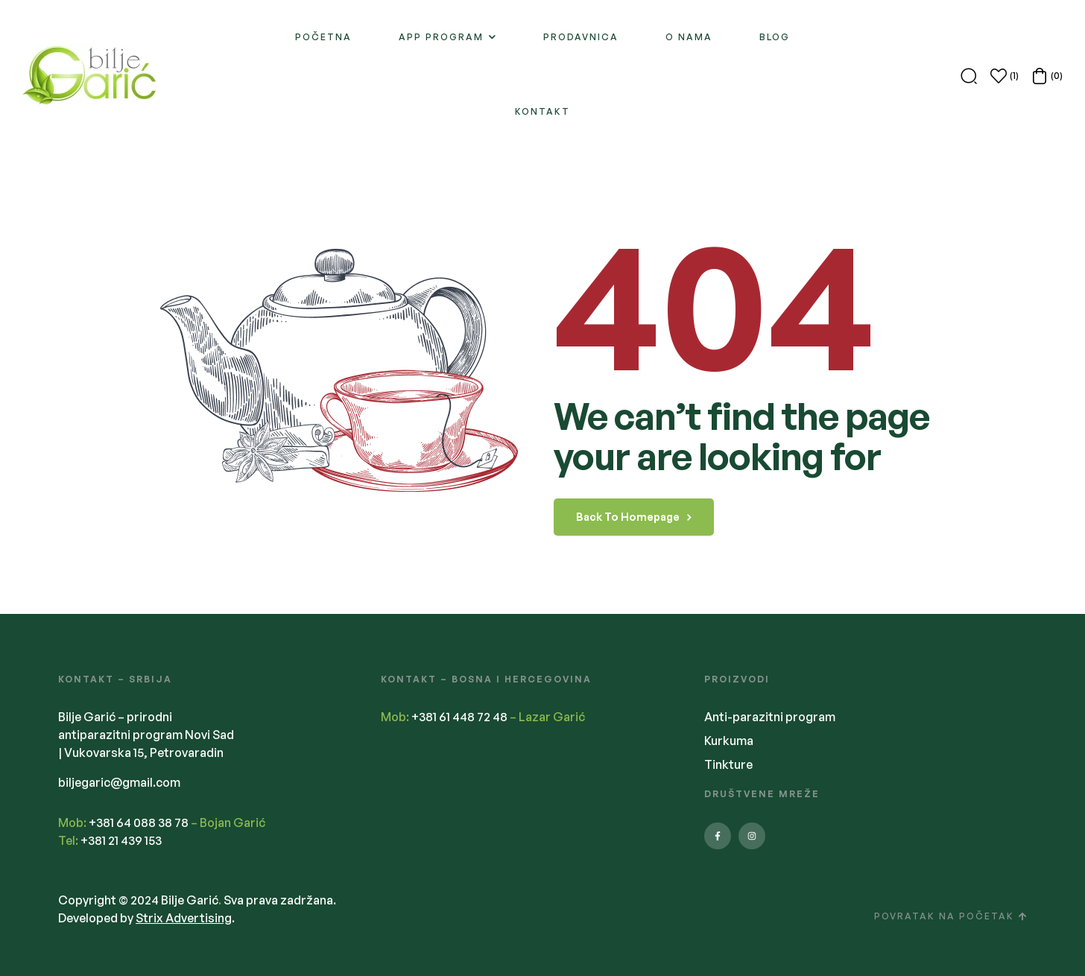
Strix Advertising (184, 917)
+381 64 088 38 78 (139, 822)
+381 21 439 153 (121, 840)
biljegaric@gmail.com (119, 782)
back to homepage (634, 516)
